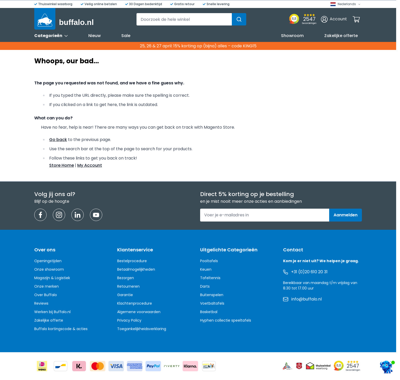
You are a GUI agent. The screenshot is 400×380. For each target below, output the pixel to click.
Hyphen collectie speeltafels (225, 320)
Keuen (205, 269)
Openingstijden (48, 260)
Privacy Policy (129, 320)
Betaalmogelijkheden (136, 269)
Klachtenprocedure (134, 303)
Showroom (292, 36)
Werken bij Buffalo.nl (52, 311)
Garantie (125, 294)
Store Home (61, 165)
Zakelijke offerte (341, 36)
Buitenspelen (211, 294)
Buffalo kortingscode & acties (61, 328)
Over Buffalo (45, 294)
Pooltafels (209, 260)
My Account (89, 165)
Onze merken (46, 286)
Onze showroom (49, 269)
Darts (205, 286)
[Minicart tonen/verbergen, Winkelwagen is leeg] (356, 19)
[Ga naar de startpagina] (64, 19)
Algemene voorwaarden (138, 311)
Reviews (41, 303)
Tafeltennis (210, 277)
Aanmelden (346, 215)
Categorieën (51, 36)
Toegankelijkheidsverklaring (141, 328)
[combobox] (191, 19)
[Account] (334, 19)
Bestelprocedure (132, 260)
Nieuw (94, 36)
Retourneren (128, 286)
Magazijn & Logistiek (52, 277)
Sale (125, 36)
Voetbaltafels (212, 303)
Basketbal (208, 311)
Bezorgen (125, 277)
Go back (58, 140)
